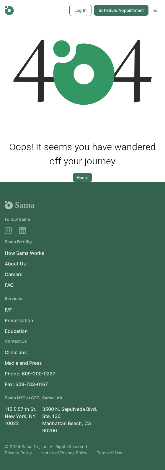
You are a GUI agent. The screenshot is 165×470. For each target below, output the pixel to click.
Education (16, 331)
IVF (8, 310)
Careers (13, 274)
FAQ (9, 285)
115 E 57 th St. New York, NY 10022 (21, 416)
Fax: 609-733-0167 (26, 384)
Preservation (19, 320)
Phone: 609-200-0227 (30, 374)
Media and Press (23, 363)
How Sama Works (24, 253)
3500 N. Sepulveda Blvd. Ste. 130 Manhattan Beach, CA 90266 (69, 419)
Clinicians (16, 352)
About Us (15, 264)
